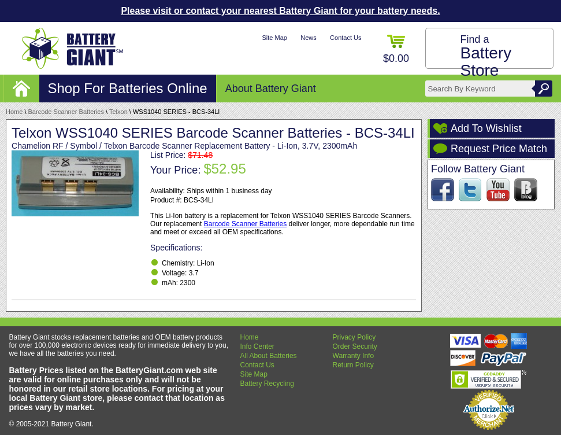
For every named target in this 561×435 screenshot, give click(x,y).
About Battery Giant (270, 88)
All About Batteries (268, 356)
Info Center (257, 346)
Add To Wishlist (486, 128)
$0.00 (396, 49)
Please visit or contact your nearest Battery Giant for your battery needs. (280, 11)
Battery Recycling (267, 383)
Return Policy (353, 365)
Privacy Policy (354, 337)
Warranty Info (353, 356)
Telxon (118, 111)
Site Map (274, 37)
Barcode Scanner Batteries (66, 111)
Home (14, 111)
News (308, 37)
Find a (486, 56)
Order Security (355, 346)
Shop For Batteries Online (127, 88)
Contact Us (345, 37)
